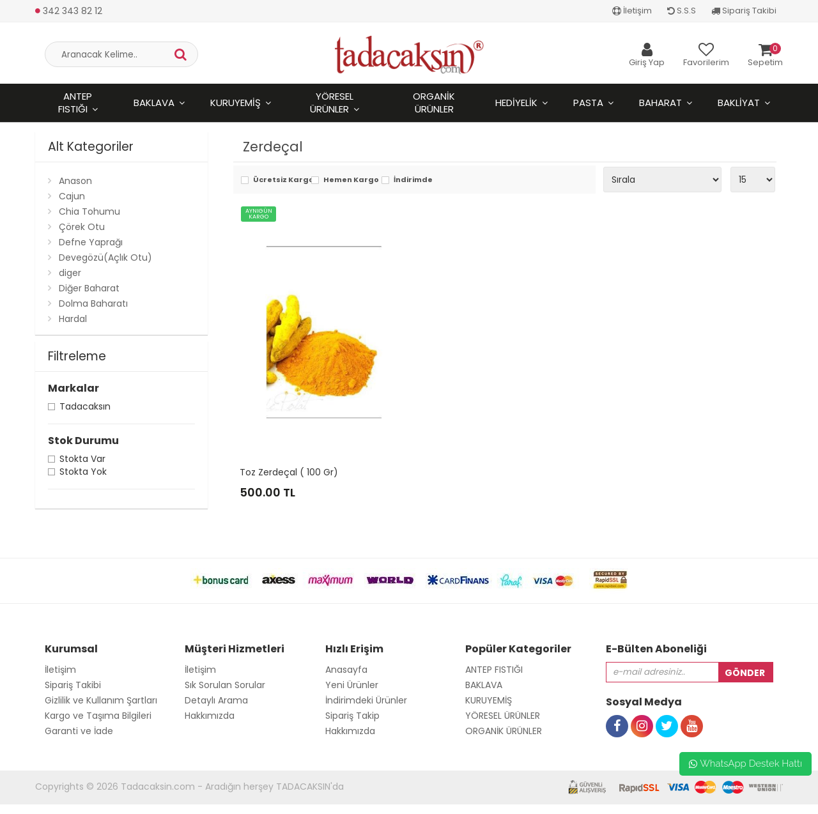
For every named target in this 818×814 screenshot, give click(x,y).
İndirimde (413, 180)
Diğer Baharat (89, 288)
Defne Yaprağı (91, 242)
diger (70, 272)
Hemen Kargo (349, 180)
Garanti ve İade (79, 731)
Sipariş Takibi (743, 10)
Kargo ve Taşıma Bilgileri (98, 715)
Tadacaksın (85, 408)
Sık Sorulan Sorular (225, 685)
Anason (75, 180)
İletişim (632, 10)
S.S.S (681, 10)
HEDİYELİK (516, 102)
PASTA (588, 102)
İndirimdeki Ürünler (366, 700)
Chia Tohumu (89, 211)
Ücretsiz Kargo (279, 180)
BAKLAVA (154, 102)
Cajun (72, 196)
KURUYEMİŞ (235, 102)
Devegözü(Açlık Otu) (105, 257)
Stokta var (82, 460)
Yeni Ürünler (351, 685)
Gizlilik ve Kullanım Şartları (101, 700)
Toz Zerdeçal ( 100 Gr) (289, 472)
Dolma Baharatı (93, 303)
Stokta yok (83, 473)
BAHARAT (660, 102)
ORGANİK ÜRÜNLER (434, 102)
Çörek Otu (82, 226)
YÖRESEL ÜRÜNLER (331, 102)
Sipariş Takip (352, 715)
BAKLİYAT (739, 102)
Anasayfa (346, 669)
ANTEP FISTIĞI (75, 102)
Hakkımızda (210, 715)
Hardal (73, 318)
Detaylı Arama (216, 700)
